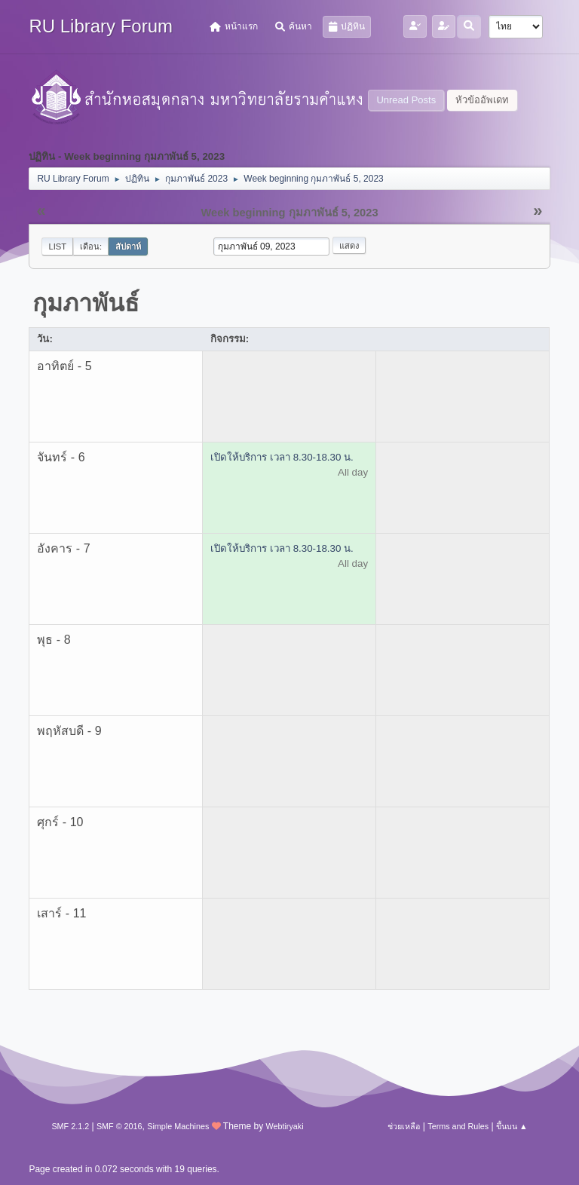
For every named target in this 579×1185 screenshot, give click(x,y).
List (57, 246)
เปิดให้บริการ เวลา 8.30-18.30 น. (282, 457)
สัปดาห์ (128, 246)
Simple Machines (178, 1126)
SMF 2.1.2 (70, 1126)
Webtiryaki (284, 1126)
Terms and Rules (458, 1126)
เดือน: (91, 246)
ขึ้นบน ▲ (512, 1126)
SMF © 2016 (119, 1126)
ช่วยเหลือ (404, 1126)
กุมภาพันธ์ (85, 303)
